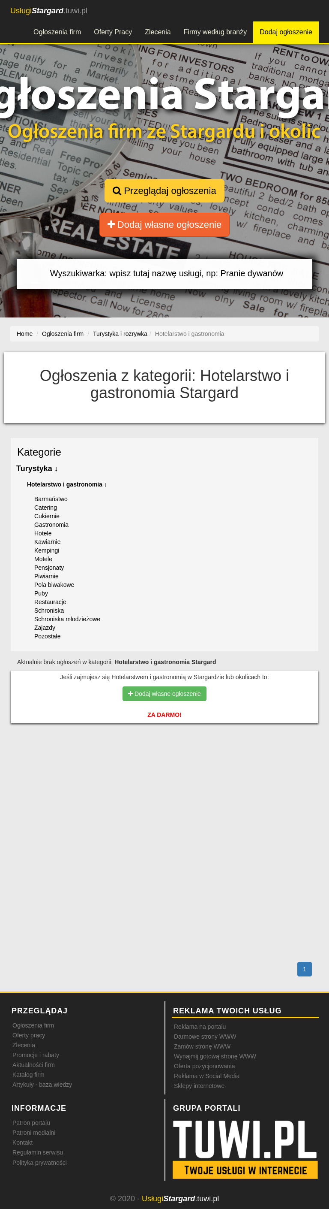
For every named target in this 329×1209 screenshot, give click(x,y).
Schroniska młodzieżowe (67, 619)
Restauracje (50, 601)
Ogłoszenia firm (57, 32)
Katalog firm (28, 1074)
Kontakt (22, 1142)
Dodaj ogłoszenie (286, 32)
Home (25, 333)
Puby (41, 593)
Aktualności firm (33, 1064)
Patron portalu (31, 1122)
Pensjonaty (49, 567)
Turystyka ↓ (37, 468)
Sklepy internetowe (199, 1085)
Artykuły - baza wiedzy (42, 1084)
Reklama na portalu (200, 1026)
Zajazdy (44, 627)
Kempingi (46, 550)
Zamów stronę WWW (202, 1046)
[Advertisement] (164, 766)
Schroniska (49, 610)
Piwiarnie (46, 576)
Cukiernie (47, 516)
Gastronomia (51, 524)
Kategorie (39, 452)
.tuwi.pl (48, 10)
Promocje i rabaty (35, 1055)
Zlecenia (157, 32)
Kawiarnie (47, 541)
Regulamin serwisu (37, 1152)
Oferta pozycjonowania (204, 1066)
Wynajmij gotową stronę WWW (215, 1056)
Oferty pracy (28, 1035)
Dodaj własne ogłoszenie (165, 224)
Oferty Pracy (113, 32)
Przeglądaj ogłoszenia (164, 190)
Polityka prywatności (39, 1162)
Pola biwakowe (54, 584)
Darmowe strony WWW (205, 1036)
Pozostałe (47, 636)
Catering (45, 507)
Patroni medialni (33, 1132)
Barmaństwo (51, 499)
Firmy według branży (215, 32)
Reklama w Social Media (206, 1076)
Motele (43, 559)
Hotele (42, 533)
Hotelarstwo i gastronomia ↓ (67, 484)
